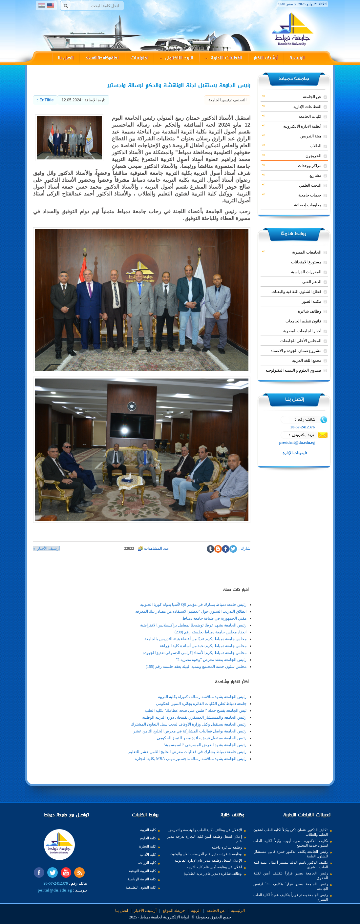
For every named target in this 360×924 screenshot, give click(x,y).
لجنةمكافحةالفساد (102, 58)
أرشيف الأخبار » (46, 548)
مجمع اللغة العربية (306, 360)
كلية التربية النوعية (142, 871)
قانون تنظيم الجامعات (303, 321)
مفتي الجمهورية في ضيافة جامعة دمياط (214, 618)
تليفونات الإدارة (294, 453)
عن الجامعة (291, 96)
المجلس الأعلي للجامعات (300, 341)
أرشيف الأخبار (266, 58)
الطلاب (291, 145)
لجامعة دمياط (151, 917)
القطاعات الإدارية (223, 58)
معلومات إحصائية (307, 205)
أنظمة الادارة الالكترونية (291, 126)
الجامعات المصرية (291, 252)
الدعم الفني (311, 281)
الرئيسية (297, 58)
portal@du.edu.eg (55, 890)
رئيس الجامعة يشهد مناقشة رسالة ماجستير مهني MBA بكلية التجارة (190, 758)
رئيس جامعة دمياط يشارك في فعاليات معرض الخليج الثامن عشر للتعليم (187, 751)
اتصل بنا (121, 910)
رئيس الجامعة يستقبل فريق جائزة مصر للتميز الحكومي (201, 738)
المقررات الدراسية (306, 272)
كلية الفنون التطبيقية (141, 887)
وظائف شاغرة (309, 311)
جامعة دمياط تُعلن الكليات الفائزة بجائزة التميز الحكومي (201, 703)
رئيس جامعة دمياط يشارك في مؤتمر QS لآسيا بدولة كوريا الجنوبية (193, 604)
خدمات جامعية (291, 194)
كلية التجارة (147, 846)
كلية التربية (148, 830)
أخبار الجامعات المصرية (302, 331)
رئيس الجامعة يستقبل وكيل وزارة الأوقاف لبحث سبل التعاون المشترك (188, 724)
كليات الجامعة (291, 116)
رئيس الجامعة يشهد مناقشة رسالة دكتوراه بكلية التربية (202, 696)
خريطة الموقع (174, 910)
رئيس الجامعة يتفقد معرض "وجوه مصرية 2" (211, 659)
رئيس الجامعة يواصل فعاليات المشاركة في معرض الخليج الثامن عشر (189, 731)
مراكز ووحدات (291, 165)
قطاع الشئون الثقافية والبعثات (296, 291)
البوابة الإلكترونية (176, 917)
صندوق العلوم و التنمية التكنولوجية (293, 370)
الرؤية (196, 910)
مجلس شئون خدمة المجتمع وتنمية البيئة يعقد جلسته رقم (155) (196, 666)
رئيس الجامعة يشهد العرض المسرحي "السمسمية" (204, 745)
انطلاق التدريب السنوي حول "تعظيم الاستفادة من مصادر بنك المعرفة (190, 611)
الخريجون (291, 155)
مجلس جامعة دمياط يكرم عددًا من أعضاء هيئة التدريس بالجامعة (195, 639)
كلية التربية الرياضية (141, 879)
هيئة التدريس (291, 135)
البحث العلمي (291, 185)
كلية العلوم (148, 838)
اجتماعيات (139, 58)
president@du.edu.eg (297, 442)
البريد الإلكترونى (176, 58)
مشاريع (291, 175)
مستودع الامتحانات (306, 262)
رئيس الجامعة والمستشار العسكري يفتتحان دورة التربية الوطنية (194, 717)
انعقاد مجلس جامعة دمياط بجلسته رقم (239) (210, 632)
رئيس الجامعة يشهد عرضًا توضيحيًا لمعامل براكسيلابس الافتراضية (193, 625)
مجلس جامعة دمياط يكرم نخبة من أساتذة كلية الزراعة (203, 646)
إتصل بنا (66, 58)
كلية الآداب (148, 854)
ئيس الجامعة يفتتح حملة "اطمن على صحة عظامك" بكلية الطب (195, 710)
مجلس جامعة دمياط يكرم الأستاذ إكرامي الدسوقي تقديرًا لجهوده (194, 652)
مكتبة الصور (311, 301)
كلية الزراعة (147, 863)
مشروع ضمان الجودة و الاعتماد (296, 350)
